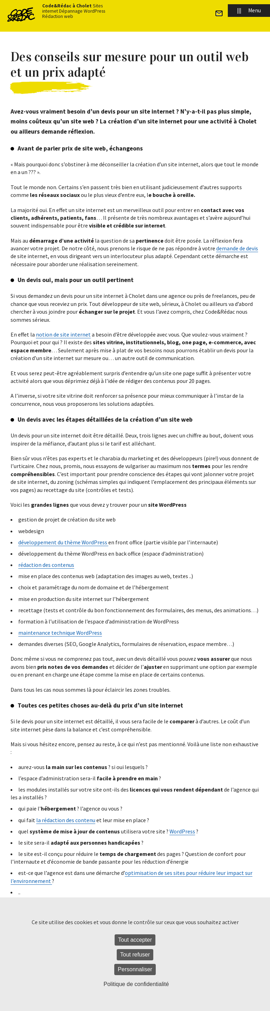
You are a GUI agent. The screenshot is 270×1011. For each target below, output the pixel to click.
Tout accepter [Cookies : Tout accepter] (135, 940)
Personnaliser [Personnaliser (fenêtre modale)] (135, 969)
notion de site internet (63, 334)
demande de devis (237, 248)
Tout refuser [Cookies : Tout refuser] (135, 955)
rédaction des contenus (46, 564)
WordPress (182, 831)
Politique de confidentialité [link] (136, 984)
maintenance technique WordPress (60, 632)
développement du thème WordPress (63, 542)
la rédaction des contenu (65, 820)
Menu (249, 10)
